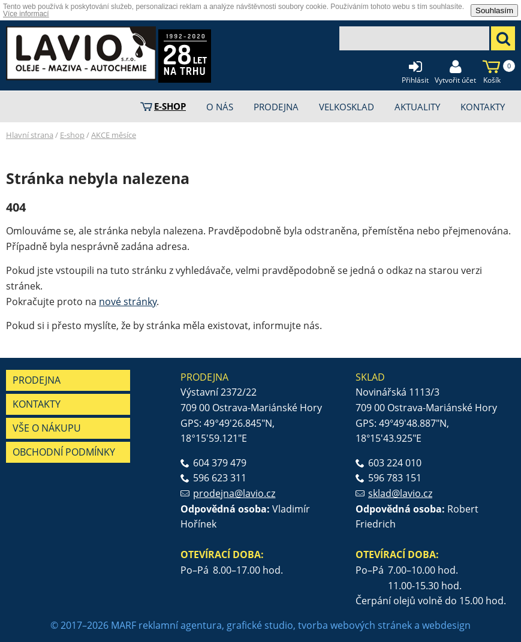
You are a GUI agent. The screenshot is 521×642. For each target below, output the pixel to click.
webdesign (446, 625)
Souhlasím (494, 10)
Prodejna (37, 380)
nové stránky (127, 301)
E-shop (72, 134)
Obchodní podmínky (64, 452)
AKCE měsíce (113, 134)
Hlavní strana (29, 134)
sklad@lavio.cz (400, 493)
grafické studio (260, 625)
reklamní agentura (180, 625)
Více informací (26, 14)
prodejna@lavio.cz (234, 493)
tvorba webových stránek (355, 625)
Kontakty (37, 404)
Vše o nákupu (47, 428)
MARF (123, 625)
